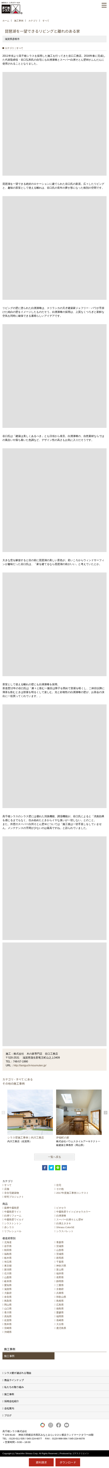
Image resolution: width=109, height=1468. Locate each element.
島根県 (60, 1300)
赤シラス (9, 1227)
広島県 (60, 1304)
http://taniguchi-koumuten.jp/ (30, 1065)
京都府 (60, 1289)
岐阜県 (8, 1281)
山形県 (60, 1250)
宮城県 (60, 1246)
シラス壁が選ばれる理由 (17, 1373)
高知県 (8, 1316)
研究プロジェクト (14, 1196)
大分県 (60, 1324)
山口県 (8, 1308)
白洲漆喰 (61, 1215)
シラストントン (12, 1223)
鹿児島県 (61, 1328)
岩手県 (8, 1246)
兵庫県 (60, 1293)
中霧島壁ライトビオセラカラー (73, 1211)
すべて (8, 1185)
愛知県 (8, 1285)
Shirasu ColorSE (65, 1227)
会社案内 (9, 1408)
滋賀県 (8, 1289)
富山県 (60, 1269)
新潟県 (8, 1269)
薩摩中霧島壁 (11, 1207)
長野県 (60, 1277)
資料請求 (41, 1462)
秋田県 (8, 1250)
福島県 (8, 1254)
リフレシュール (12, 1231)
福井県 (60, 1273)
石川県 (8, 1273)
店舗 (6, 1189)
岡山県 (8, 1304)
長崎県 (60, 1320)
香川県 (8, 1312)
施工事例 (9, 1356)
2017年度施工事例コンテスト (72, 1192)
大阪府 (8, 1293)
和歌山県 (61, 1296)
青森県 (60, 1242)
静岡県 (60, 1281)
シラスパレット (64, 1231)
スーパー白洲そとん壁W (69, 1219)
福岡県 (60, 1316)
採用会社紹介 (11, 1401)
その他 (60, 1189)
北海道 (8, 1242)
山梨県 (8, 1277)
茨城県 (60, 1254)
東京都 (8, 1265)
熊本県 (8, 1324)
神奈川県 (61, 1265)
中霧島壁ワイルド (14, 1219)
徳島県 (60, 1308)
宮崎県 (8, 1328)
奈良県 (8, 1296)
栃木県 (8, 1257)
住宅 (58, 1185)
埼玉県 (8, 1261)
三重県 (60, 1285)
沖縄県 (8, 1332)
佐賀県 (8, 1320)
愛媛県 (60, 1312)
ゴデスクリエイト (80, 1453)
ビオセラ (61, 1207)
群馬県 (60, 1257)
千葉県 (60, 1261)
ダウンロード (68, 1462)
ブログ (8, 1415)
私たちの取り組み (14, 1387)
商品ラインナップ (14, 1380)
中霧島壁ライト (12, 1211)
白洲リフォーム (12, 1215)
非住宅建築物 (11, 1192)
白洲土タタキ (63, 1223)
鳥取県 (8, 1300)
